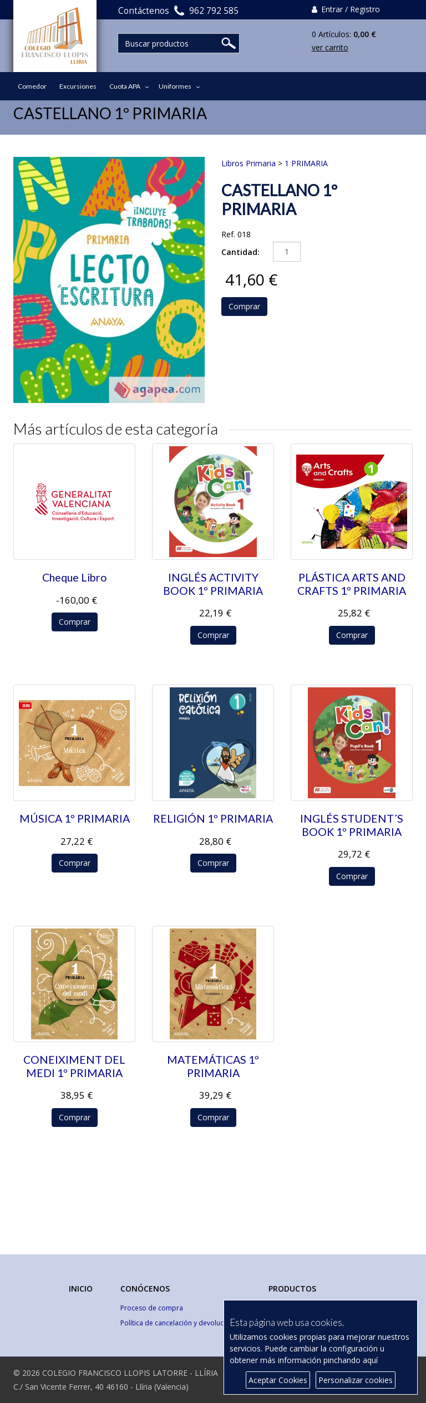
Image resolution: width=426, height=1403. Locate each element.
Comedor (32, 86)
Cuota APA (124, 86)
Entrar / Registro (346, 9)
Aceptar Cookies (277, 1380)
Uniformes (175, 86)
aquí (370, 1360)
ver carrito (330, 47)
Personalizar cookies (355, 1380)
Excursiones (78, 86)
